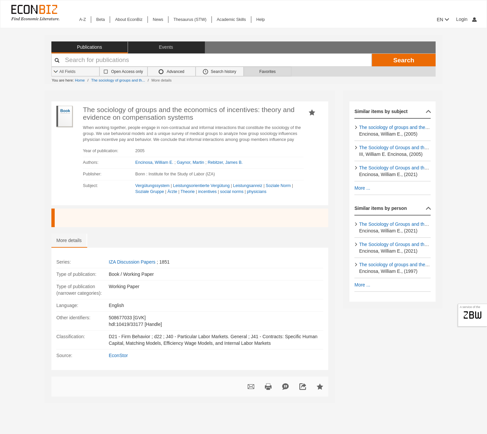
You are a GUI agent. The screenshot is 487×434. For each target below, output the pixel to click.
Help (260, 19)
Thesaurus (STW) (189, 19)
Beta (100, 19)
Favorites (267, 71)
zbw (472, 315)
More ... (362, 188)
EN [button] (443, 19)
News (158, 19)
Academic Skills (231, 19)
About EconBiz (129, 19)
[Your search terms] (211, 60)
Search (403, 60)
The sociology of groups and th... (118, 80)
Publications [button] (89, 47)
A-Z (82, 19)
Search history (219, 71)
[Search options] (75, 72)
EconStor (118, 355)
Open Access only (127, 71)
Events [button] (166, 47)
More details (69, 240)
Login (466, 19)
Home (80, 80)
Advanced (171, 71)
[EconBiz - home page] (34, 12)
